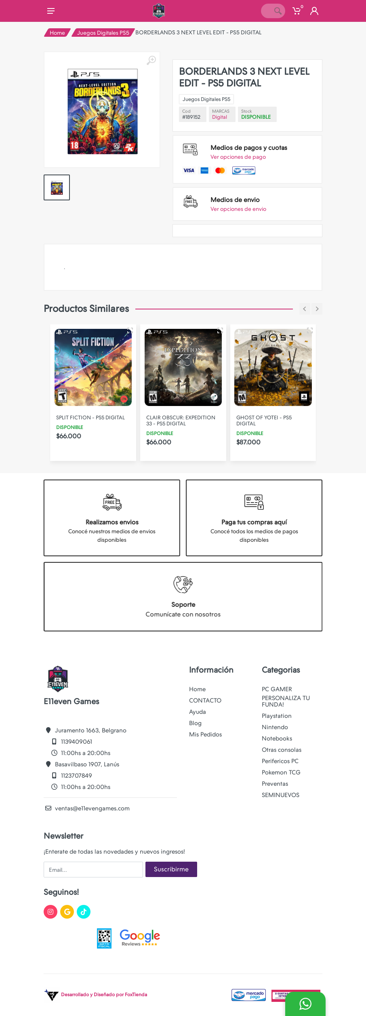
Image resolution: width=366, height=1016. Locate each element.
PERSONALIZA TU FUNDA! (286, 701)
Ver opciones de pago (238, 157)
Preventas (275, 783)
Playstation (277, 716)
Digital (219, 117)
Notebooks (277, 738)
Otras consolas (281, 750)
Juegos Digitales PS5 (103, 32)
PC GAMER (277, 689)
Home (57, 32)
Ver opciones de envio (238, 209)
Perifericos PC (280, 761)
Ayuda (197, 712)
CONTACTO (205, 700)
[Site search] (266, 11)
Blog (195, 723)
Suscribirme (171, 869)
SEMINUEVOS (280, 795)
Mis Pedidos (205, 734)
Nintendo (275, 727)
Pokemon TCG (281, 772)
